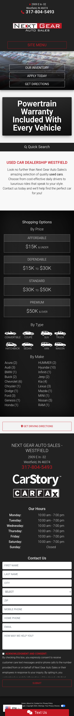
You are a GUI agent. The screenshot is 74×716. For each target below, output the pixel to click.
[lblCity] (37, 583)
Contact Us (38, 703)
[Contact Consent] (3, 654)
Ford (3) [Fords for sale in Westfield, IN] (10, 395)
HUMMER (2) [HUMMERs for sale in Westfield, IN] (47, 363)
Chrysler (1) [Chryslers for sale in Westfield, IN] (12, 386)
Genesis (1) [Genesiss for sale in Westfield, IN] (12, 400)
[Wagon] (60, 346)
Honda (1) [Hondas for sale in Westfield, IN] (11, 405)
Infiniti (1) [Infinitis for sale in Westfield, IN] (44, 372)
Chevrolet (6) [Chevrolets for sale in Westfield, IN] (13, 381)
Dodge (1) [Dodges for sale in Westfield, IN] (11, 391)
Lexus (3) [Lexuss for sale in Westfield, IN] (44, 386)
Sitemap (41, 706)
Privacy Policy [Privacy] (48, 703)
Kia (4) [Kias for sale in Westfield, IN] (42, 381)
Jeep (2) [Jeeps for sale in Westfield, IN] (44, 377)
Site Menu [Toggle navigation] (37, 45)
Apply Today (37, 76)
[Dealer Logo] (37, 27)
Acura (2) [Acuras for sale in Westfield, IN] (11, 363)
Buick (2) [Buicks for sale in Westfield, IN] (11, 377)
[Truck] (60, 335)
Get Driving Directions (37, 426)
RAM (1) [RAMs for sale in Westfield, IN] (43, 405)
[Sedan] (27, 346)
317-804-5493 (40, 11)
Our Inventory (37, 68)
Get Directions (37, 84)
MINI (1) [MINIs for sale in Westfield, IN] (43, 395)
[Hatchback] (12, 346)
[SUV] (46, 335)
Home (23, 703)
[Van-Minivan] (46, 346)
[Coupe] (28, 335)
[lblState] (37, 592)
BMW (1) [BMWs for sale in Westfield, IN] (11, 372)
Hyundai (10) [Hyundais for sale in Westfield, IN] (47, 367)
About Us (30, 703)
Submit (37, 683)
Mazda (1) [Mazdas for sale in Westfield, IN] (45, 391)
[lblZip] (37, 600)
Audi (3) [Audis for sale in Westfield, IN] (10, 367)
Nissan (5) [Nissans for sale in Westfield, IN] (45, 400)
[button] (37, 147)
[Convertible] (13, 335)
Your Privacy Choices (55, 706)
